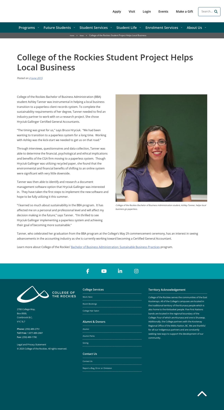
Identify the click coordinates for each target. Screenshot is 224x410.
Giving (85, 343)
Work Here (87, 297)
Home (72, 35)
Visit (132, 11)
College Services (93, 289)
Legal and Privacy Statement (31, 344)
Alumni (86, 329)
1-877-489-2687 (35, 332)
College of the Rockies (30, 11)
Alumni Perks (89, 336)
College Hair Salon (91, 311)
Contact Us (90, 354)
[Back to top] (202, 394)
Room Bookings (90, 304)
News (82, 35)
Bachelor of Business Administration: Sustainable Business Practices (115, 247)
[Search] (216, 11)
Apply (117, 11)
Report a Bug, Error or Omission (97, 368)
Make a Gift (184, 11)
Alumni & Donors (94, 322)
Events (163, 11)
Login (147, 11)
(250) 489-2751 (32, 328)
